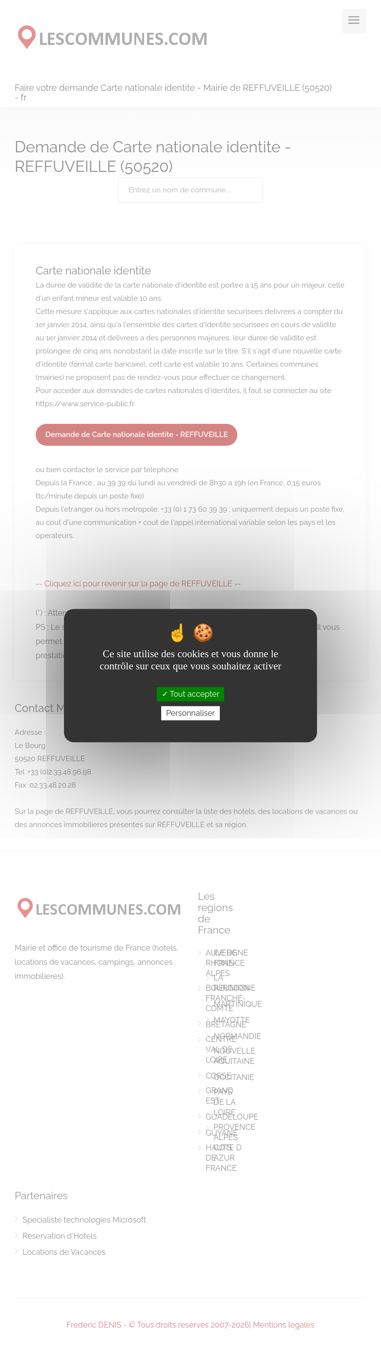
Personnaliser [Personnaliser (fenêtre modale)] (190, 713)
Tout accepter (191, 694)
